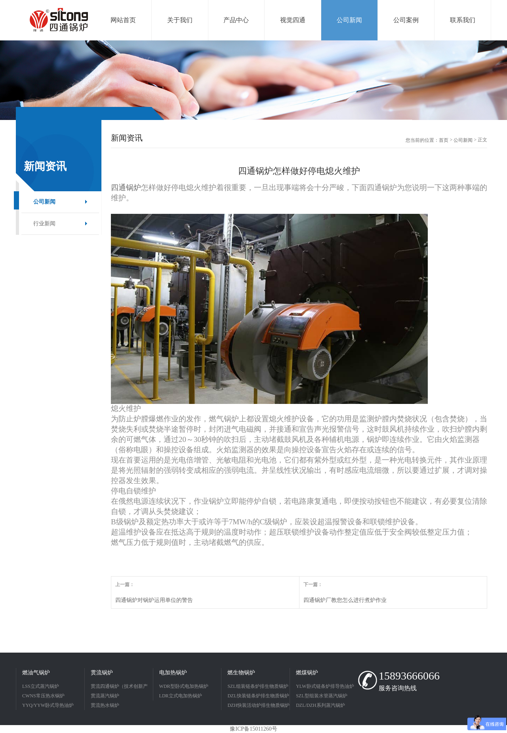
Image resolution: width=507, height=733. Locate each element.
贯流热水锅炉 (105, 705)
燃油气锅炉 (36, 673)
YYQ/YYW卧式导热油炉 (48, 705)
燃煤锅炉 (307, 673)
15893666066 (409, 676)
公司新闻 (44, 202)
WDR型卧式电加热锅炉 (183, 686)
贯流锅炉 (102, 673)
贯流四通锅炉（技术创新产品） (119, 687)
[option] (253, 80)
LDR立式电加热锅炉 (180, 696)
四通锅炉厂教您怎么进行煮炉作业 (345, 600)
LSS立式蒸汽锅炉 (40, 686)
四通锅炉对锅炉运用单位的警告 (154, 600)
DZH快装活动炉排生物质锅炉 (258, 705)
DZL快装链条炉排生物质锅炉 (258, 696)
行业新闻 (44, 224)
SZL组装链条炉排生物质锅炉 (257, 686)
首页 (443, 140)
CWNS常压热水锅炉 (43, 696)
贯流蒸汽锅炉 (105, 696)
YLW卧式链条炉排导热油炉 (325, 686)
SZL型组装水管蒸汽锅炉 (321, 696)
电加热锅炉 (173, 673)
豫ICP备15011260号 (253, 729)
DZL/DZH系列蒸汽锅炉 (320, 705)
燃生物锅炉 (241, 673)
